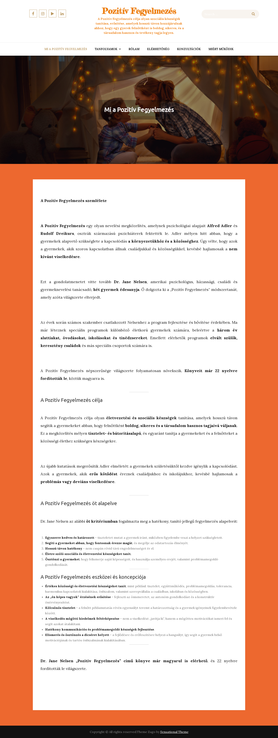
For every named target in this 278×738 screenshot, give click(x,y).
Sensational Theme (174, 732)
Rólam (134, 49)
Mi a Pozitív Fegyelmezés (65, 49)
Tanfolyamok (106, 49)
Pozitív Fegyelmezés (139, 11)
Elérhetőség (158, 49)
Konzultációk (189, 49)
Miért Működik (221, 49)
